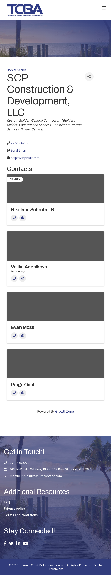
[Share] (89, 76)
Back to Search (16, 70)
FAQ (7, 502)
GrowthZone (64, 411)
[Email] (22, 218)
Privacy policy (14, 508)
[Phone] (14, 218)
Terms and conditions (21, 515)
